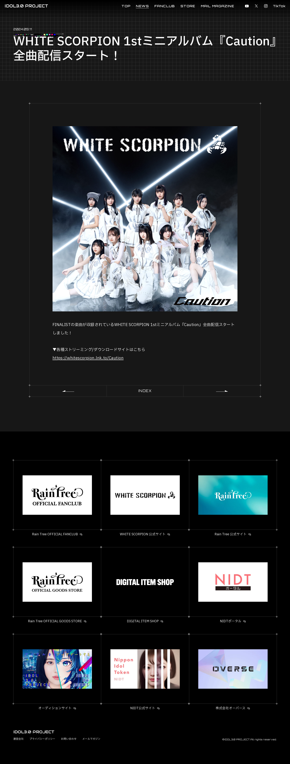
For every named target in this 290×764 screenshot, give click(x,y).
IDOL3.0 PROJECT (26, 6)
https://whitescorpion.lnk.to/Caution (88, 358)
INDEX (145, 391)
